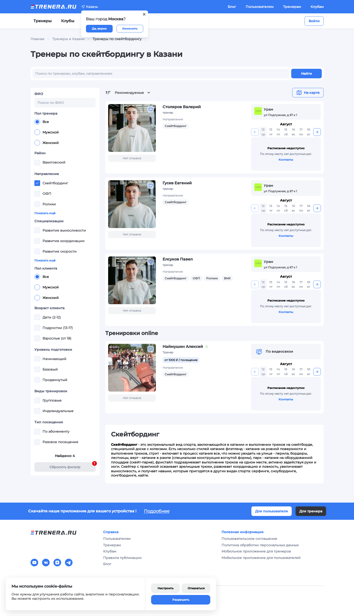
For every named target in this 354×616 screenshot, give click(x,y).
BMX (227, 278)
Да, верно (99, 28)
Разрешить (180, 599)
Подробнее (156, 511)
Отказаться (196, 588)
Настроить (166, 588)
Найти (306, 73)
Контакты (286, 159)
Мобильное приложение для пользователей (261, 558)
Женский (46, 143)
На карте (308, 93)
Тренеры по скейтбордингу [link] (117, 39)
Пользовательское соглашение (249, 538)
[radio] (37, 122)
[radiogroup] (65, 132)
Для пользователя (271, 511)
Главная (37, 39)
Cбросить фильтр (72, 465)
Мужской (46, 132)
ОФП (196, 278)
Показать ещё (45, 213)
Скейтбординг (175, 126)
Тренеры (42, 21)
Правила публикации (122, 558)
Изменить (129, 28)
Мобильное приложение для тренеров (256, 551)
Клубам (317, 7)
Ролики (212, 278)
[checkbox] (37, 162)
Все (41, 122)
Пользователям (260, 7)
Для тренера (310, 511)
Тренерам (292, 7)
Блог (232, 7)
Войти (314, 21)
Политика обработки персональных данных (260, 545)
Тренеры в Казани (68, 39)
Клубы (67, 21)
